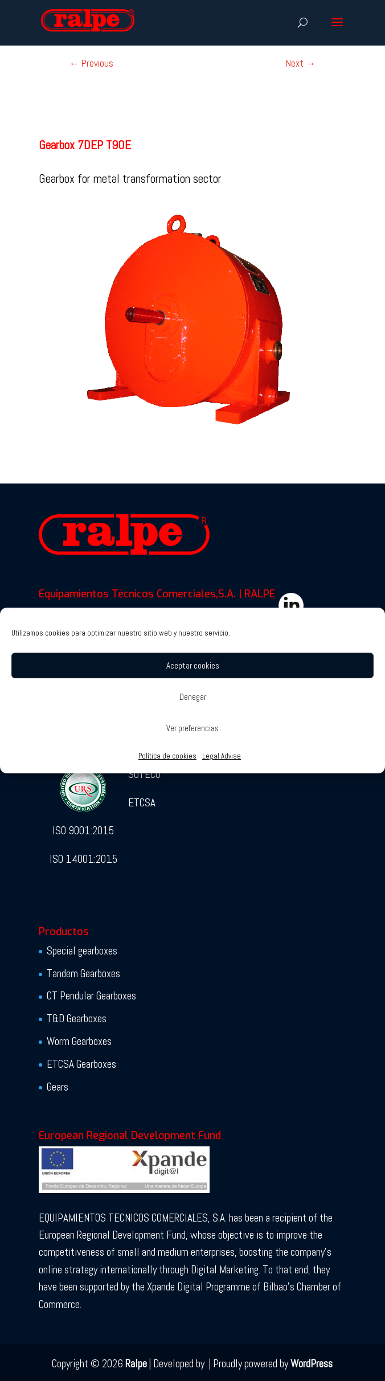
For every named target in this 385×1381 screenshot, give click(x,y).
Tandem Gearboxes (83, 973)
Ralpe (136, 1364)
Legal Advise (221, 756)
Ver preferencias (192, 728)
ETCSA (141, 803)
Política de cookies (167, 756)
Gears (57, 1087)
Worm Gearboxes (79, 1041)
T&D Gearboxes (77, 1018)
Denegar (192, 696)
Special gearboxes (82, 951)
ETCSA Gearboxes (81, 1064)
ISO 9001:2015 (83, 830)
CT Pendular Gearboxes (91, 996)
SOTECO (144, 774)
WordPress (311, 1364)
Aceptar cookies (192, 665)
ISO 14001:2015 (83, 859)
